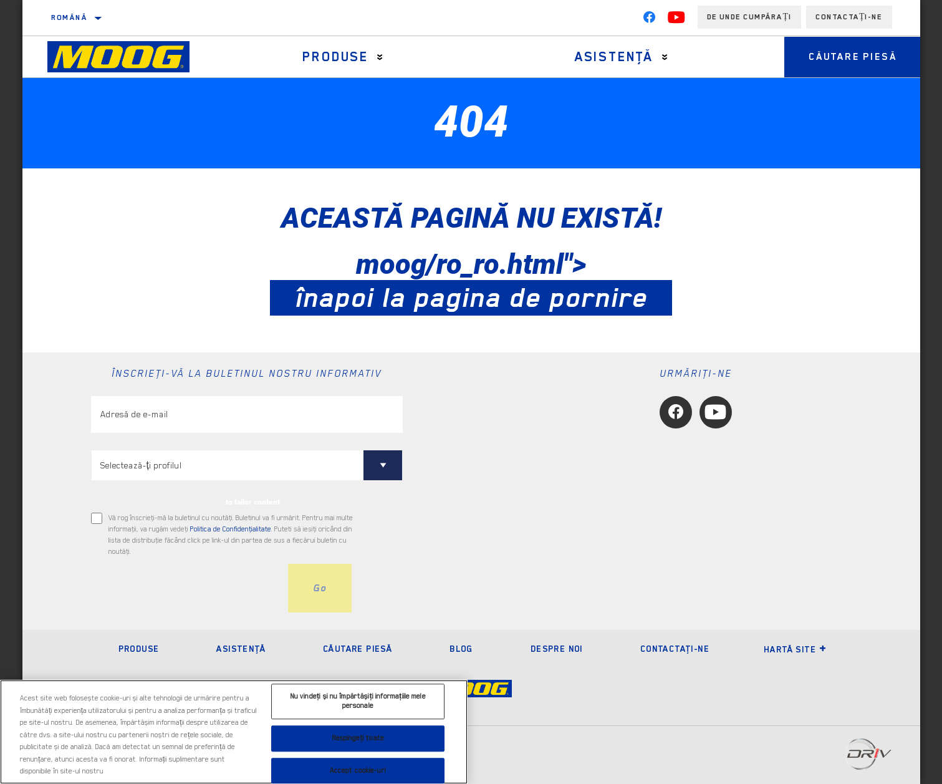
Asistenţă (612, 56)
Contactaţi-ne (674, 649)
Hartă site (795, 649)
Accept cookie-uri (358, 771)
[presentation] (186, 588)
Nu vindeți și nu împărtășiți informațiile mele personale (358, 701)
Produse (335, 56)
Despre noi (557, 649)
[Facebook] (649, 20)
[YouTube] (676, 20)
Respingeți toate (358, 738)
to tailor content (253, 502)
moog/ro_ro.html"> (471, 281)
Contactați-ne (849, 16)
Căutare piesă (851, 56)
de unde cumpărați (749, 16)
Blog (461, 649)
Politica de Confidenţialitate (230, 529)
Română (69, 17)
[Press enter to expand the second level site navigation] (379, 57)
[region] (234, 732)
